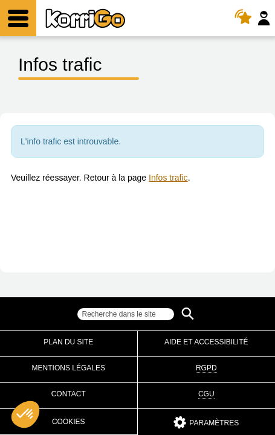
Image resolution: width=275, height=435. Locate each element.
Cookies (68, 421)
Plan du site (68, 342)
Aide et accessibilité (206, 342)
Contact (68, 394)
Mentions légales (68, 368)
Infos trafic (168, 177)
